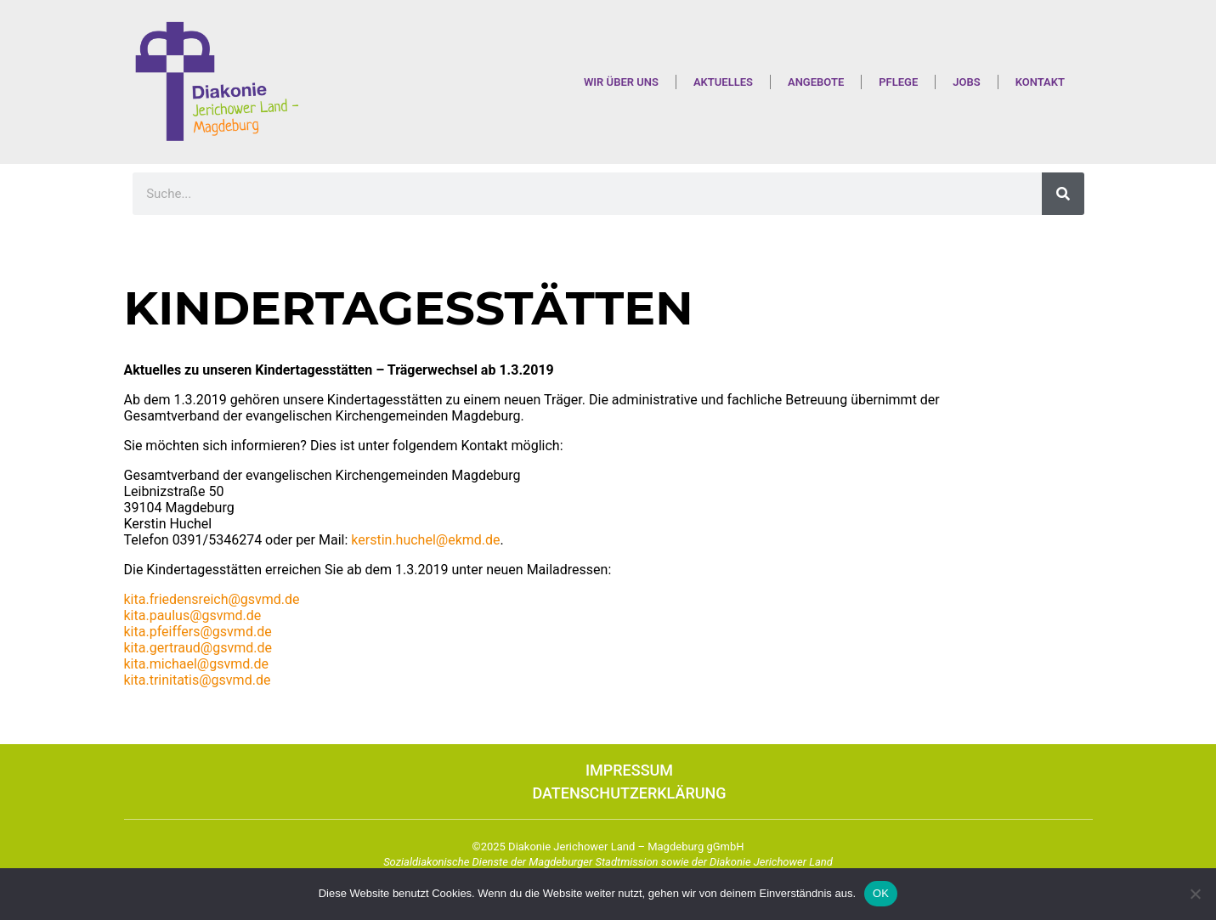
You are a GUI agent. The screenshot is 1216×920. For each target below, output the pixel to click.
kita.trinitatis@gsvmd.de (197, 680)
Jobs (966, 82)
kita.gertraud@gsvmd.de (198, 648)
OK (881, 893)
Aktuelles (723, 82)
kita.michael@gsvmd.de (196, 664)
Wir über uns (621, 82)
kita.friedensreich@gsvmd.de (212, 599)
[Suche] (1063, 193)
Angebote (816, 82)
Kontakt (1040, 82)
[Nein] (1194, 893)
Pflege (898, 82)
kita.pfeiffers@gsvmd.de (198, 632)
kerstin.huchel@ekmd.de (425, 540)
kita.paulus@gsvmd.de (193, 615)
